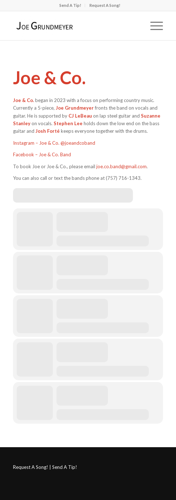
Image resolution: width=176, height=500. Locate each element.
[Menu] (153, 25)
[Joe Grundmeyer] (73, 25)
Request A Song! (104, 5)
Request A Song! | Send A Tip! (45, 467)
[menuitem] (70, 5)
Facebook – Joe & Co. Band (42, 154)
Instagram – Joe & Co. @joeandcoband (54, 143)
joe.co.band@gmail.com (121, 166)
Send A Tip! (70, 5)
